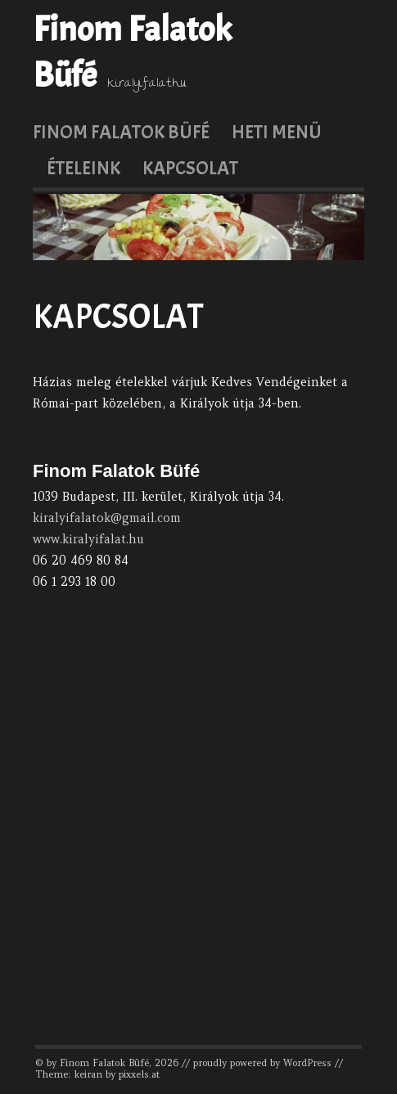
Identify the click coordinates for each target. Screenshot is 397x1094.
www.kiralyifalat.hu (88, 539)
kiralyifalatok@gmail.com (107, 518)
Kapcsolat (190, 167)
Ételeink (83, 167)
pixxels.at (139, 1074)
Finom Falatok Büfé (121, 131)
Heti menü (277, 131)
